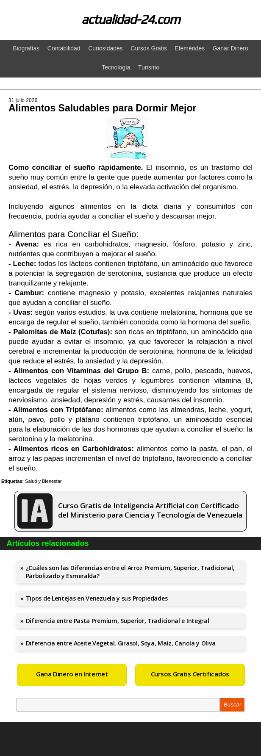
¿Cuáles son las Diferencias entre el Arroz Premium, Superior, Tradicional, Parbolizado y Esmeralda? (130, 572)
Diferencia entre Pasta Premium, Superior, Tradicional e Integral (117, 621)
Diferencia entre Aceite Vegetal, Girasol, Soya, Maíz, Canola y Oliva (121, 643)
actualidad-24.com (130, 19)
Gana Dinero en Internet (72, 674)
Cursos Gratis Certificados (190, 674)
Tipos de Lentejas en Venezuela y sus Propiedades (97, 598)
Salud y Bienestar (43, 481)
